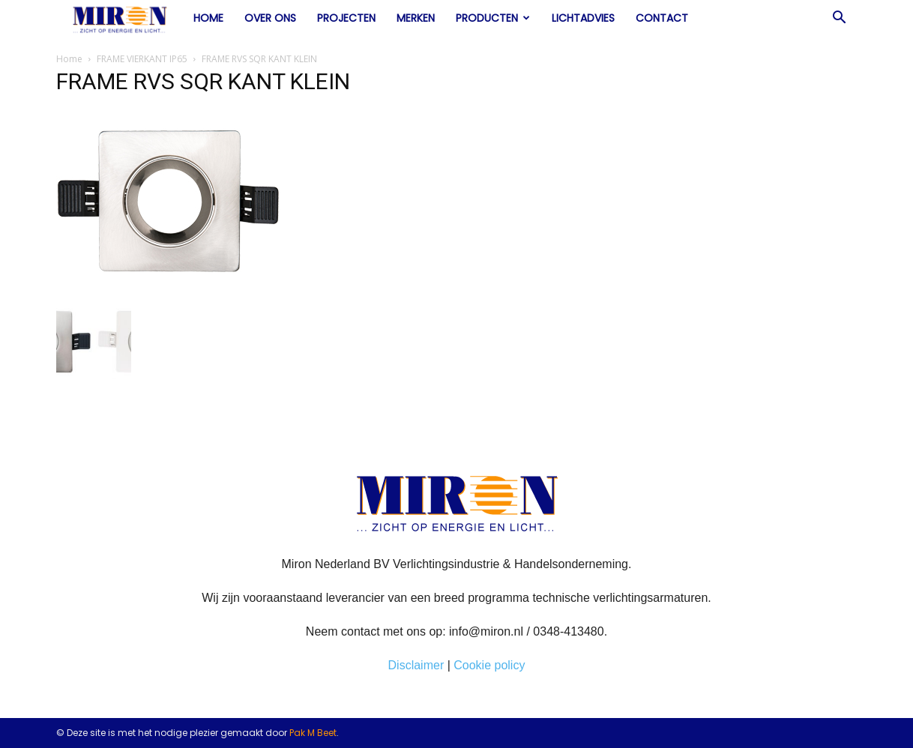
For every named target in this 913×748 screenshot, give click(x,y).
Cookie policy (489, 665)
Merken (416, 17)
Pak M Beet (313, 732)
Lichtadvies (583, 17)
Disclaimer (416, 665)
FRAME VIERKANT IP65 (142, 58)
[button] (839, 18)
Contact (662, 17)
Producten (493, 17)
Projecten (346, 17)
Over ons (270, 17)
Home (208, 17)
